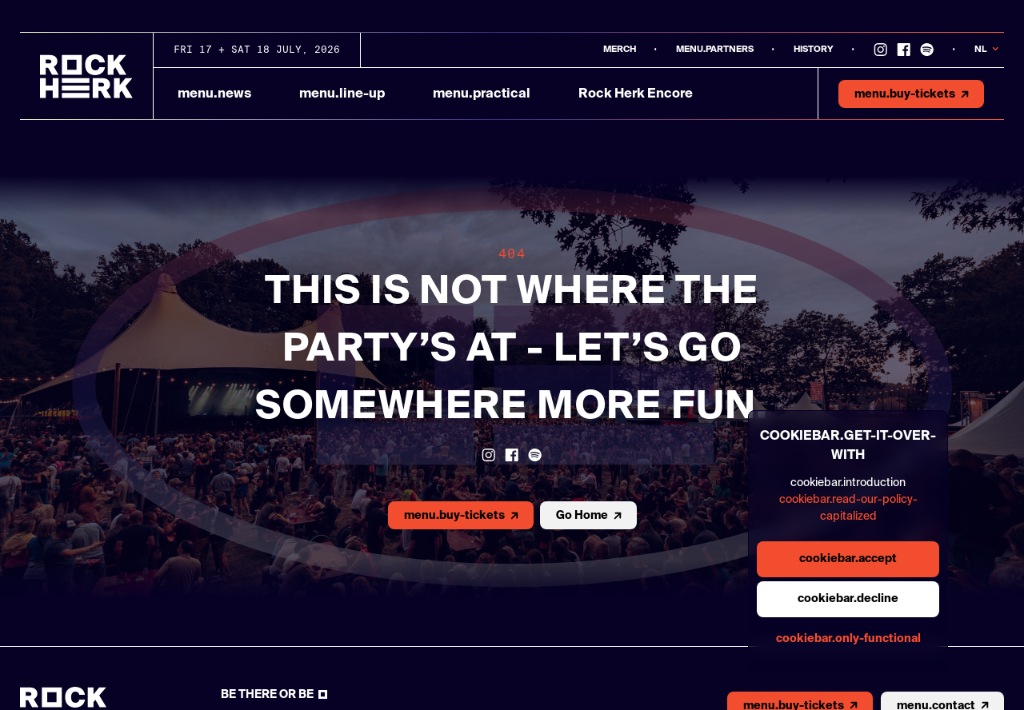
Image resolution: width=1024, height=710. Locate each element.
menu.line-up (342, 94)
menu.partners (715, 49)
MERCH (619, 49)
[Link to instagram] (880, 49)
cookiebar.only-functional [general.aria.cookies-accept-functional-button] (848, 638)
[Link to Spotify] (927, 49)
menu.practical (481, 94)
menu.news (214, 94)
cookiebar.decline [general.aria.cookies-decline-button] (848, 598)
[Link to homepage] (86, 76)
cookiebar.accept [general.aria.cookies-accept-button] (848, 558)
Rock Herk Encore (635, 94)
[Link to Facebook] (903, 49)
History (814, 49)
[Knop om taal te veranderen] (989, 49)
